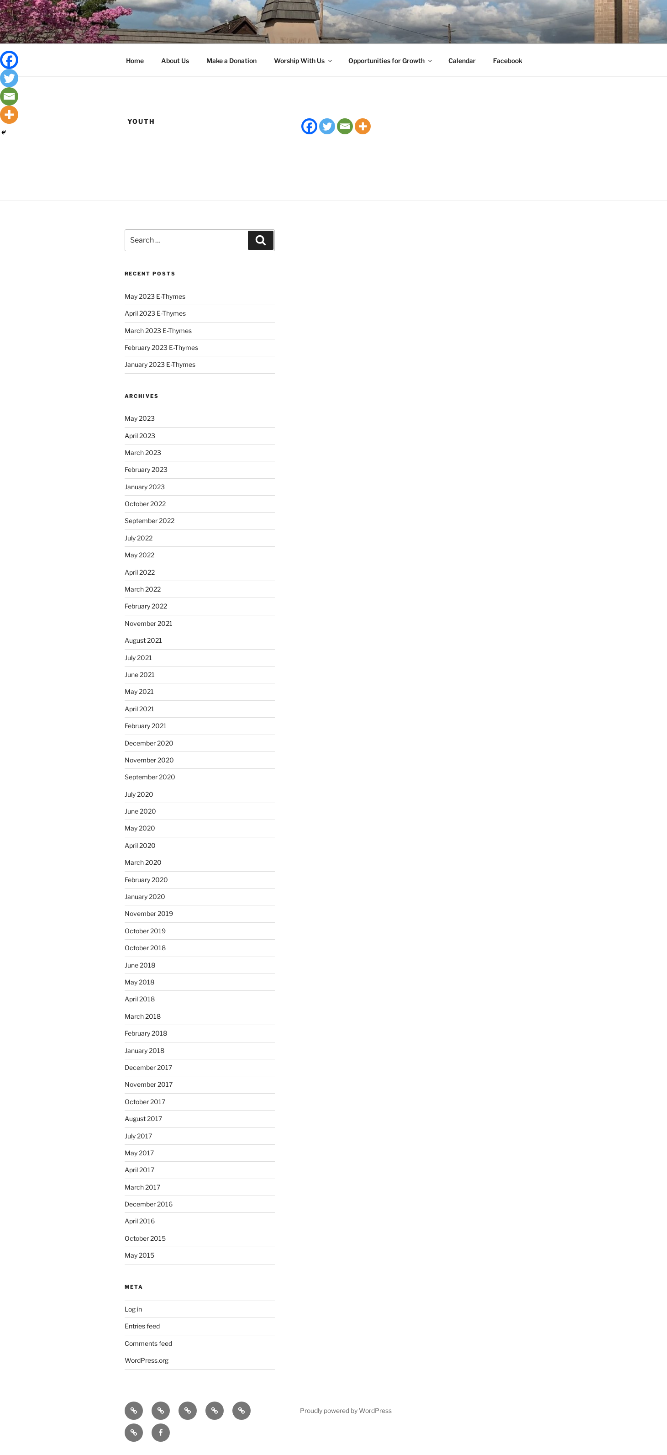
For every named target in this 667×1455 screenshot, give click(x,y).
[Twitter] (327, 126)
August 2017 (143, 1118)
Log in (133, 1309)
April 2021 (139, 709)
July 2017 (138, 1136)
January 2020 (145, 896)
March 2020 (143, 862)
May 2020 (140, 828)
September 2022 (149, 520)
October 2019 (145, 931)
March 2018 (143, 1016)
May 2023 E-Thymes (155, 296)
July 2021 (138, 657)
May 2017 (139, 1153)
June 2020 (140, 811)
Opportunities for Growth (390, 60)
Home (135, 60)
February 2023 (146, 469)
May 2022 (139, 555)
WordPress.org (146, 1360)
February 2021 (146, 726)
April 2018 (140, 999)
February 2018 (146, 1033)
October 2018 (145, 948)
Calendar (462, 60)
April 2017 (139, 1170)
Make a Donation (231, 60)
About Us (175, 60)
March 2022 (143, 589)
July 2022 (138, 538)
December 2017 (148, 1067)
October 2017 (145, 1102)
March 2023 (143, 452)
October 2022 (145, 504)
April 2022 (140, 572)
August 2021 (143, 640)
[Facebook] (309, 126)
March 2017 (142, 1187)
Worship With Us (303, 60)
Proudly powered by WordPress (346, 1410)
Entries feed (142, 1326)
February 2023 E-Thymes (161, 347)
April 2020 (140, 845)
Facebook (507, 60)
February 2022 (146, 606)
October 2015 (145, 1238)
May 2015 (139, 1255)
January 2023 (145, 487)
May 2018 (139, 982)
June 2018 (140, 965)
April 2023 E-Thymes (155, 313)
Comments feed (148, 1343)
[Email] (345, 126)
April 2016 (140, 1221)
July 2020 (139, 794)
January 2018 (144, 1050)
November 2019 (149, 913)
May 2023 (140, 418)
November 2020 (149, 760)
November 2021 (149, 623)
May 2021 (139, 691)
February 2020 (146, 880)
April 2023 (140, 435)
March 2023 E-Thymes (158, 330)
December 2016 (149, 1204)
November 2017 (149, 1084)
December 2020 (149, 743)
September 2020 (150, 777)
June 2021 (140, 674)
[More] (363, 126)
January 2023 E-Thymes (160, 364)
